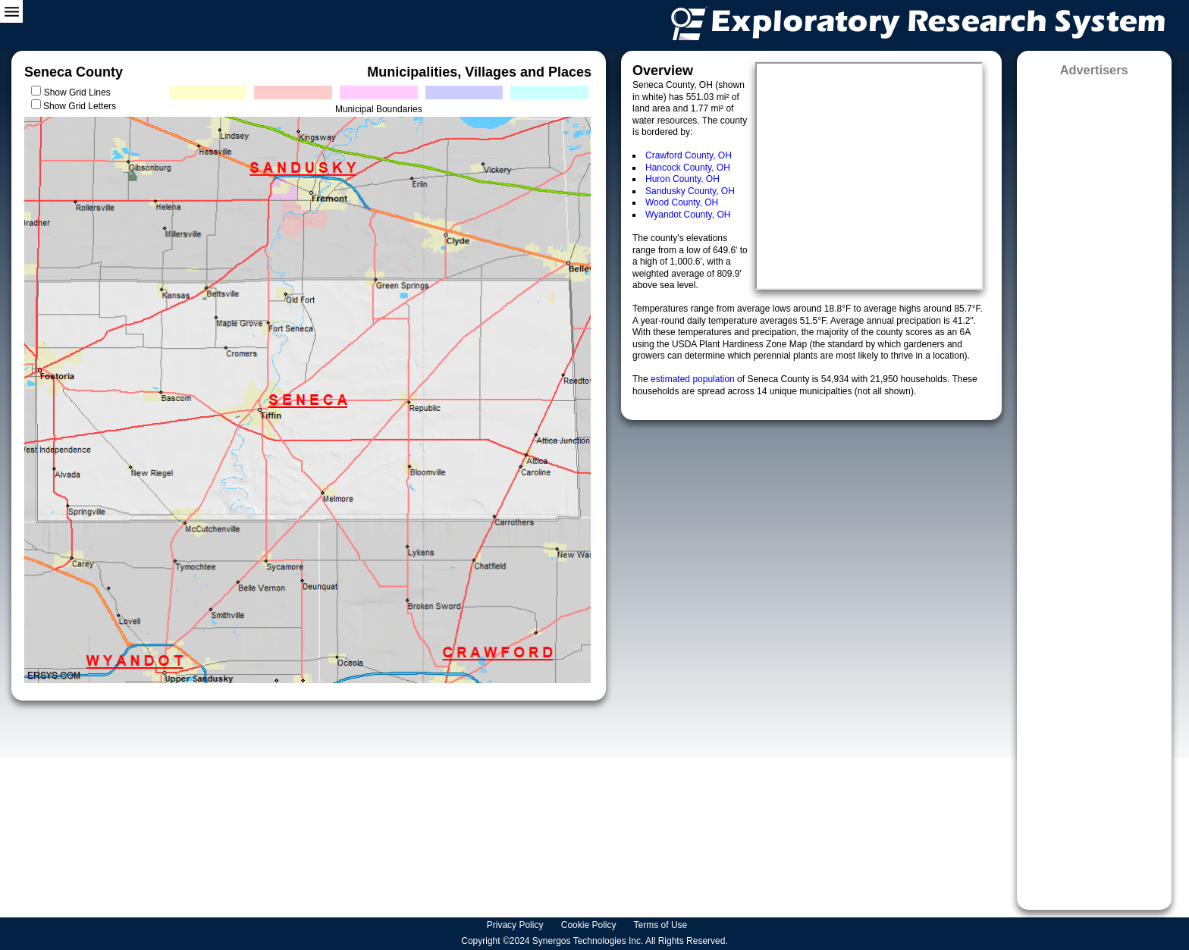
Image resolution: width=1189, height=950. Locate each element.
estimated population (694, 379)
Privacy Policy (516, 925)
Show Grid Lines (80, 92)
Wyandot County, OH (687, 214)
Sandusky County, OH (690, 191)
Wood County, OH (681, 202)
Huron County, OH (682, 179)
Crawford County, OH (688, 155)
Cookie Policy (590, 925)
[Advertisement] (1094, 488)
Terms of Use (662, 925)
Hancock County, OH (687, 167)
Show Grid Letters (79, 106)
